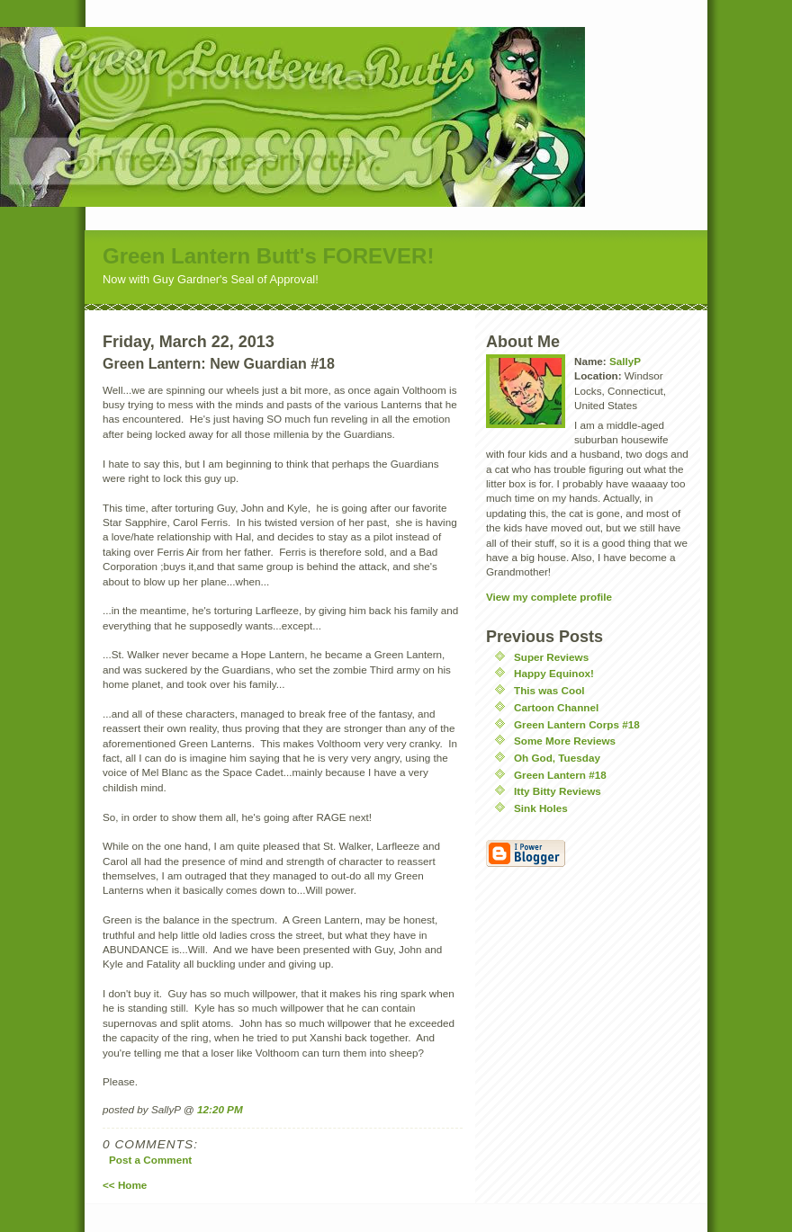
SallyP (625, 361)
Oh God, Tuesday (557, 757)
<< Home (125, 1185)
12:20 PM (220, 1109)
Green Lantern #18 (560, 775)
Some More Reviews (565, 740)
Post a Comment (150, 1159)
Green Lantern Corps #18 (577, 724)
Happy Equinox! (554, 673)
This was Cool (549, 690)
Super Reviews (551, 657)
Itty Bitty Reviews (557, 791)
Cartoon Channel (556, 707)
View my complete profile (549, 597)
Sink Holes (541, 808)
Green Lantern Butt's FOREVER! (268, 256)
